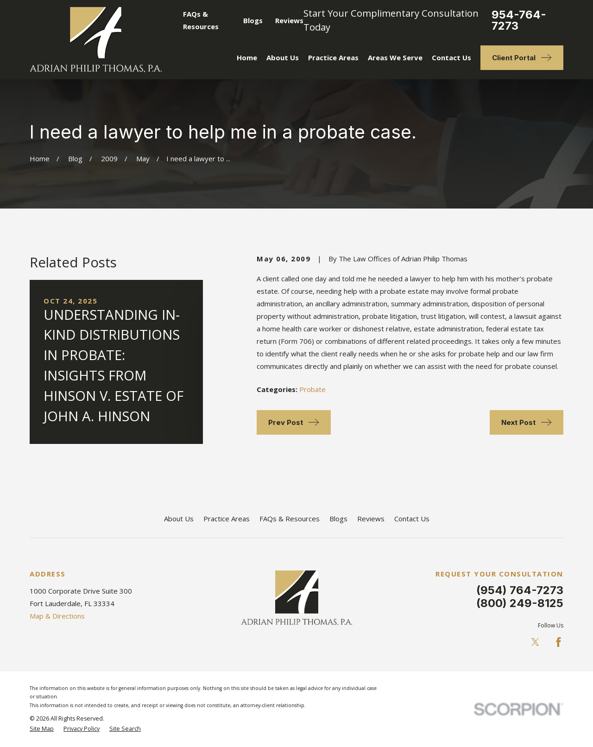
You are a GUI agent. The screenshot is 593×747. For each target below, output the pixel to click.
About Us (179, 518)
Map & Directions (57, 615)
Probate (312, 389)
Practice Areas (226, 518)
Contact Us (411, 518)
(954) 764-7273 (519, 590)
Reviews (289, 20)
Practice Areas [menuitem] (333, 57)
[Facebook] (558, 642)
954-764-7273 (519, 20)
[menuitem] (42, 729)
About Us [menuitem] (282, 57)
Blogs (253, 20)
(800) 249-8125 (519, 603)
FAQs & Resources (289, 518)
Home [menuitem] (247, 57)
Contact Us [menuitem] (451, 57)
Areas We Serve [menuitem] (395, 57)
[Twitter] (535, 642)
